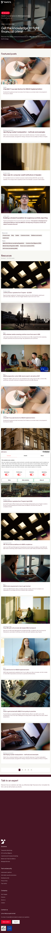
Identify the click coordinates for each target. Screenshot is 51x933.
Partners (3, 897)
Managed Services (5, 861)
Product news (6, 235)
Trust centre (4, 883)
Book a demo (6, 921)
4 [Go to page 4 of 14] (28, 769)
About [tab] (42, 455)
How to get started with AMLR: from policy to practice (19, 711)
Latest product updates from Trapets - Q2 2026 (17, 292)
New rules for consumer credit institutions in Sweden (22, 175)
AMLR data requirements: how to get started (16, 586)
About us (3, 900)
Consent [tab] (9, 455)
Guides (17, 235)
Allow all (42, 480)
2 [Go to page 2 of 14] (22, 769)
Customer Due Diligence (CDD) (33, 243)
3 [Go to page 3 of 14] (25, 769)
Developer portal (5, 878)
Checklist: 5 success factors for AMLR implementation (22, 89)
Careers (3, 902)
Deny (9, 480)
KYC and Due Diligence (6, 853)
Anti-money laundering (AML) (10, 248)
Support (16, 921)
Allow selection (25, 480)
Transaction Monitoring (6, 850)
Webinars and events (36, 235)
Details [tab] (25, 455)
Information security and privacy (8, 875)
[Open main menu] (48, 2)
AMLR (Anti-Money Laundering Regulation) (13, 243)
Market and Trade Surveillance (8, 858)
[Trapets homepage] (6, 2)
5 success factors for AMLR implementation (16, 670)
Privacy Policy (4, 880)
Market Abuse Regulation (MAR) (11, 245)
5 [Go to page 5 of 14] (31, 769)
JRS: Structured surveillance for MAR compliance (17, 544)
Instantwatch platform (6, 872)
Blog (12, 235)
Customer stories (25, 235)
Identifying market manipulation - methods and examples (24, 132)
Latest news (6, 238)
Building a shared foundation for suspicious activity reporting (25, 218)
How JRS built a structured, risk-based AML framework (19, 628)
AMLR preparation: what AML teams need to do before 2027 (21, 376)
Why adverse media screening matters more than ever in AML (21, 334)
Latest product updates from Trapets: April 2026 (17, 501)
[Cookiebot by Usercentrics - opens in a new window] (43, 452)
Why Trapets (4, 894)
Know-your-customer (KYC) (27, 245)
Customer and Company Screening (9, 856)
